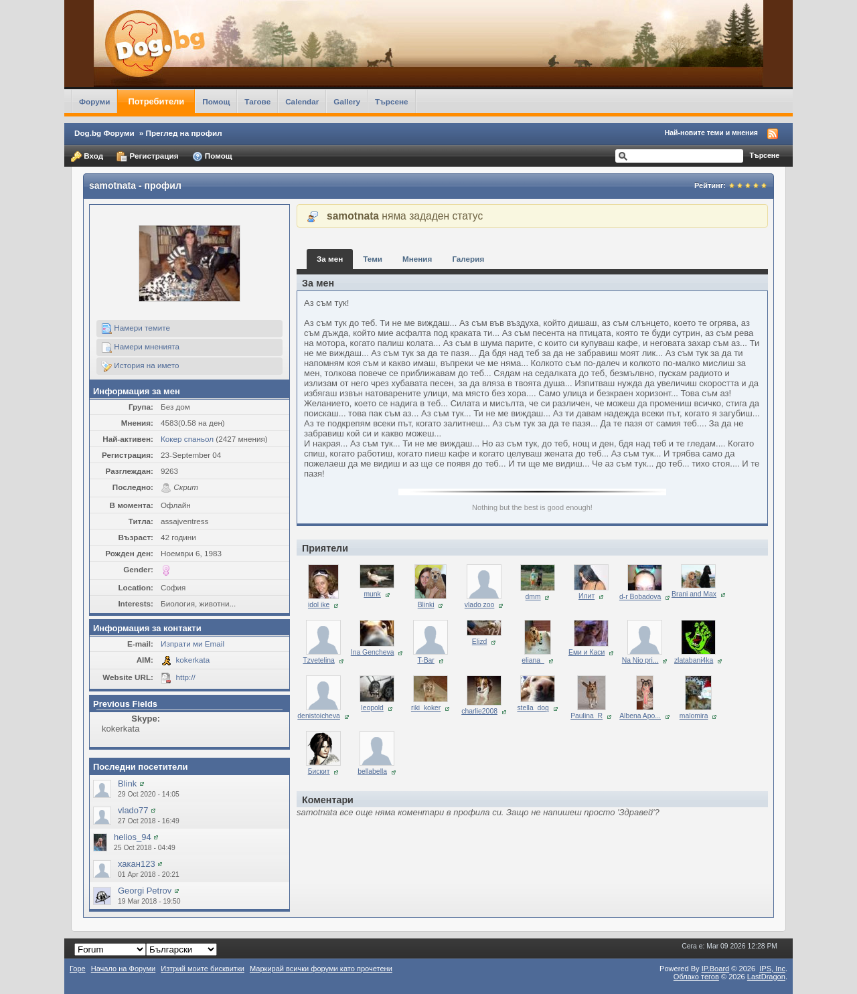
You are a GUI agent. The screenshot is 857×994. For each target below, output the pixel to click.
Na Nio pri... (640, 660)
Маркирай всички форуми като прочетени (321, 969)
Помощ (216, 101)
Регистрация (147, 156)
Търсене (391, 101)
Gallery (346, 101)
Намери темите (135, 328)
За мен (330, 258)
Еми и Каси (586, 652)
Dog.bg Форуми (104, 133)
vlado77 (133, 810)
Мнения (417, 258)
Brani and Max (694, 594)
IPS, (772, 969)
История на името (140, 366)
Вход (87, 156)
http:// (186, 677)
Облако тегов (696, 977)
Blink (127, 783)
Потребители (156, 101)
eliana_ (533, 660)
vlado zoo (479, 604)
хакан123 (136, 864)
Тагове (257, 101)
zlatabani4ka (693, 660)
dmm (533, 596)
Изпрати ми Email (192, 643)
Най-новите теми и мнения (711, 133)
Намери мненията (140, 347)
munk (372, 594)
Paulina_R (586, 716)
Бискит (319, 771)
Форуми (94, 101)
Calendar (302, 101)
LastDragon (766, 977)
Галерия (468, 258)
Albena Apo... (640, 716)
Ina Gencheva (372, 652)
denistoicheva (318, 716)
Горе (78, 969)
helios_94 (132, 837)
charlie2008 (479, 711)
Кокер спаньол (187, 438)
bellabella (372, 771)
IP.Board (716, 969)
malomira (694, 716)
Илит (586, 596)
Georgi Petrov (144, 891)
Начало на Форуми (123, 969)
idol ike (318, 604)
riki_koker (426, 708)
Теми (372, 258)
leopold (372, 708)
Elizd (479, 641)
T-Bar (425, 660)
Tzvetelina (318, 660)
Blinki (426, 604)
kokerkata (193, 659)
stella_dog (532, 708)
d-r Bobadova (640, 596)
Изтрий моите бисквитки (202, 969)
